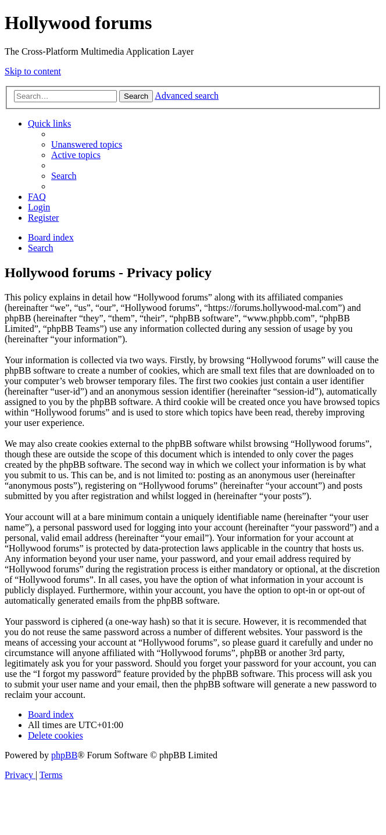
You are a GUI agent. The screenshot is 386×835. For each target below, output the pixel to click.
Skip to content (33, 71)
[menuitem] (86, 144)
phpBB (64, 755)
